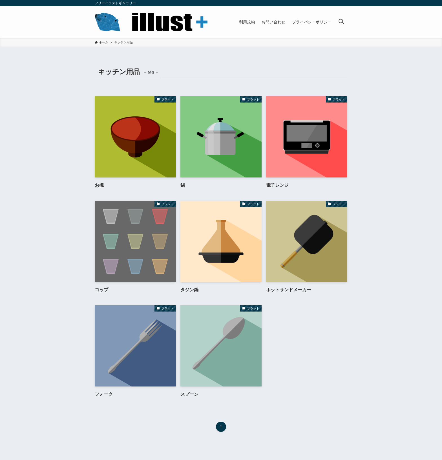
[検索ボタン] (341, 22)
